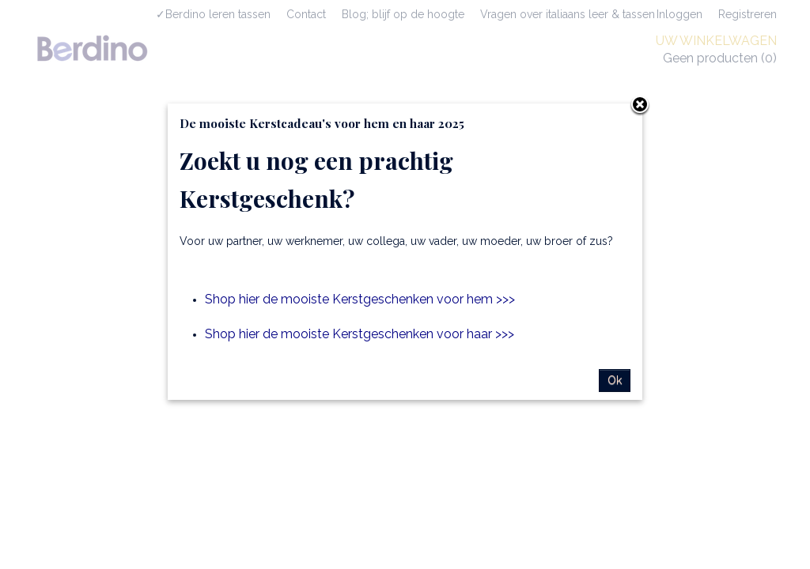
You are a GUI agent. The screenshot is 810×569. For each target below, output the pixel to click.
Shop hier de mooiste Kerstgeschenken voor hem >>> (360, 299)
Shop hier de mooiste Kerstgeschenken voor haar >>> (359, 333)
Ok (615, 380)
